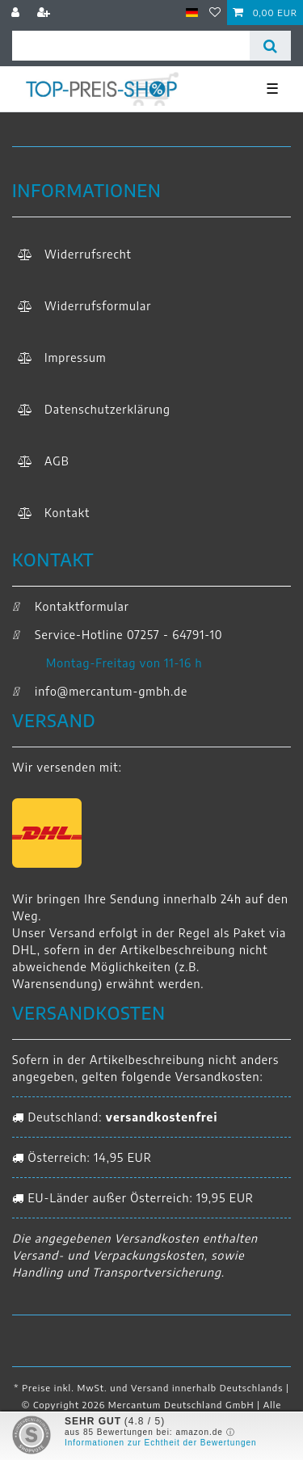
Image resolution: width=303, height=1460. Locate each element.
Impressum (75, 357)
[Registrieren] (46, 12)
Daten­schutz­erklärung (107, 409)
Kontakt (67, 513)
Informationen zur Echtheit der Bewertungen (161, 1442)
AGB (56, 461)
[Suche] (270, 46)
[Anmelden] (17, 12)
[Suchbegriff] (131, 46)
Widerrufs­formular (97, 306)
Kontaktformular (70, 606)
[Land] (192, 12)
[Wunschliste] (215, 12)
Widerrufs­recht (88, 254)
